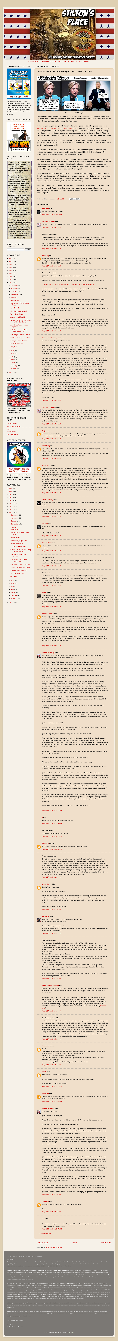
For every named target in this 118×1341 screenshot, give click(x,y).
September (15, 294)
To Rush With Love (17, 344)
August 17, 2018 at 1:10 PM (51, 909)
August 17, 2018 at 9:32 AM (51, 585)
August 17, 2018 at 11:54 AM (52, 823)
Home (74, 1242)
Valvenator (46, 1046)
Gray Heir (13, 347)
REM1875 (45, 208)
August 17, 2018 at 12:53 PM (52, 849)
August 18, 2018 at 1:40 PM (51, 1194)
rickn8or (45, 523)
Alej (43, 431)
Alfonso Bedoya (48, 614)
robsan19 (45, 1093)
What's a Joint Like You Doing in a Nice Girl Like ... (20, 321)
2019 (11, 280)
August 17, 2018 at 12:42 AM (52, 214)
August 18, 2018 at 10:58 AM (52, 1101)
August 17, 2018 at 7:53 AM (51, 439)
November (14, 288)
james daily (46, 465)
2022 (11, 270)
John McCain (15, 308)
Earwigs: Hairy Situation (18, 341)
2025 (11, 261)
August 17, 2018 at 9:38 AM (51, 607)
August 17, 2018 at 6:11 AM (51, 227)
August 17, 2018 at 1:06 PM (51, 877)
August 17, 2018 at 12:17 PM (52, 836)
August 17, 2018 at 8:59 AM (51, 536)
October (14, 291)
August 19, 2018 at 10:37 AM (52, 1229)
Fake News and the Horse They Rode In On (19, 331)
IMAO (9, 429)
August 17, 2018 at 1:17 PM (51, 933)
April (12, 360)
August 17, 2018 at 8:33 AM (51, 493)
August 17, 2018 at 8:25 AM (51, 458)
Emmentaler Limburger (50, 338)
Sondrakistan (11, 432)
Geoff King (46, 446)
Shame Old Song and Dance (20, 338)
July (12, 350)
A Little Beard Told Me (18, 317)
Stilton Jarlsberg (48, 652)
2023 (11, 267)
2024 (11, 264)
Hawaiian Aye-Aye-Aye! (18, 311)
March (13, 363)
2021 (11, 273)
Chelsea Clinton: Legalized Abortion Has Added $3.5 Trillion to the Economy (68, 284)
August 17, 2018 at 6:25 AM (51, 266)
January (14, 369)
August (13, 297)
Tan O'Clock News (16, 314)
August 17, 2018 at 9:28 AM (51, 566)
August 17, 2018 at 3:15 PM (51, 978)
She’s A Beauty (47, 500)
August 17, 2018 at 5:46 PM (51, 1065)
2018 (11, 283)
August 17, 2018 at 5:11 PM (51, 1039)
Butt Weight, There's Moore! (20, 335)
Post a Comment (45, 1233)
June (13, 354)
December (14, 285)
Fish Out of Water (48, 221)
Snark (44, 592)
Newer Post (42, 1242)
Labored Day (14, 300)
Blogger (71, 1332)
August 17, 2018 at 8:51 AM (51, 516)
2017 (11, 372)
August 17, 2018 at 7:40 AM (51, 424)
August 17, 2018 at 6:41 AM (51, 331)
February (14, 366)
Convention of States (14, 426)
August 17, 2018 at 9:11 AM (51, 551)
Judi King (45, 255)
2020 (11, 277)
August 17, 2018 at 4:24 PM (51, 1011)
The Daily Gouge (12, 434)
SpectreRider (47, 543)
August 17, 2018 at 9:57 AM (51, 646)
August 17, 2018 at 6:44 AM (51, 400)
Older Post (106, 1242)
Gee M (44, 1072)
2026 (11, 258)
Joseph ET (46, 916)
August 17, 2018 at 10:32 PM (52, 1086)
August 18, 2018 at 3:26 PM (51, 1212)
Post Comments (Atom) (54, 1247)
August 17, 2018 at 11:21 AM (52, 810)
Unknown (45, 1201)
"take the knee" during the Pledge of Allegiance (54, 128)
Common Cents (12, 423)
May (12, 357)
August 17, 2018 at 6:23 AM (51, 249)
